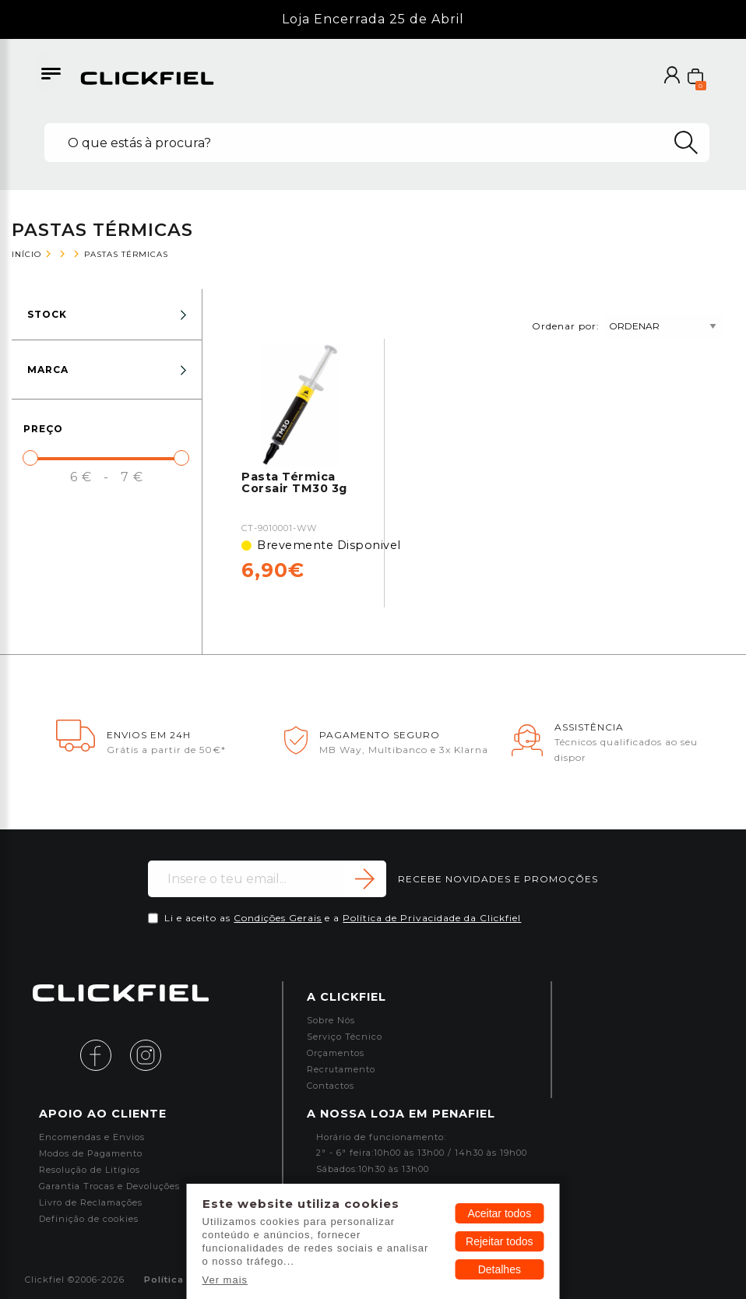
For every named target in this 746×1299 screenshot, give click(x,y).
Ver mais (225, 1280)
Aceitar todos (499, 1213)
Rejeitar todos (499, 1241)
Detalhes (499, 1269)
